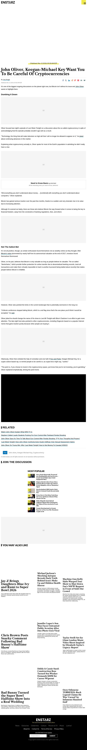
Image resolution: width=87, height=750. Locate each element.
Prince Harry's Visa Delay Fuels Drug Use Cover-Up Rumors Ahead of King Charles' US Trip (47, 496)
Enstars (8, 2)
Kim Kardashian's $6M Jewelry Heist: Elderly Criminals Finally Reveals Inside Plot (47, 491)
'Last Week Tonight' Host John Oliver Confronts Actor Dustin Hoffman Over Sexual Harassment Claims (38, 442)
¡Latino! (69, 726)
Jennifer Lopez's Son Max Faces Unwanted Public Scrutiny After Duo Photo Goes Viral (48, 627)
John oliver (12, 453)
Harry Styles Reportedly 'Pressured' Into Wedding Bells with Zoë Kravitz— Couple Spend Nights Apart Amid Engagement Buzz (47, 477)
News (17, 726)
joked (81, 136)
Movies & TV (52, 726)
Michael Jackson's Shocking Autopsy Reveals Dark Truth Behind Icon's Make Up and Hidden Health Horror (49, 579)
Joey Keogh (6, 79)
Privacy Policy (59, 729)
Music (62, 726)
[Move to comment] (84, 80)
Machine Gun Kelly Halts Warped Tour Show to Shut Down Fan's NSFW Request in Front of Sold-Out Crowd (73, 585)
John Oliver (79, 86)
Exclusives (25, 726)
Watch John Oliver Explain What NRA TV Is (16, 432)
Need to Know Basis (39, 183)
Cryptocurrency (38, 453)
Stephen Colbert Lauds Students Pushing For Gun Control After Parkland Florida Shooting (33, 435)
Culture (43, 726)
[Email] (81, 80)
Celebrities (35, 726)
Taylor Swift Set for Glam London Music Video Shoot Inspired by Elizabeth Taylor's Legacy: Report (73, 643)
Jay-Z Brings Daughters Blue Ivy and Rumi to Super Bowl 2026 (15, 585)
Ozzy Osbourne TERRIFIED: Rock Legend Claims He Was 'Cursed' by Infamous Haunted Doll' (72, 696)
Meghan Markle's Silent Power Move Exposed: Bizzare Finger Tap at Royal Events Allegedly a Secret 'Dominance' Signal (47, 484)
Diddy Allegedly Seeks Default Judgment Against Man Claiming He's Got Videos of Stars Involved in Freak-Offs (47, 503)
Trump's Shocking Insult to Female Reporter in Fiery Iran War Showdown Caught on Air (47, 509)
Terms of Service (46, 729)
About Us (27, 729)
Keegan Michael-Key (24, 453)
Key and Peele (55, 359)
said (12, 313)
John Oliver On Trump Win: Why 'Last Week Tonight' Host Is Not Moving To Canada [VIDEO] (34, 445)
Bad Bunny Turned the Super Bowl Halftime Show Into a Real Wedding (15, 697)
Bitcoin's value (6, 253)
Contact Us (35, 729)
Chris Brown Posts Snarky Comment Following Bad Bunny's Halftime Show (14, 641)
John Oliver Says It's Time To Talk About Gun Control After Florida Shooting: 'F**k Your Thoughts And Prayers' (40, 439)
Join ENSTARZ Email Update (43, 732)
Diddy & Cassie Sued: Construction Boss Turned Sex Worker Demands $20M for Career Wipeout (48, 674)
